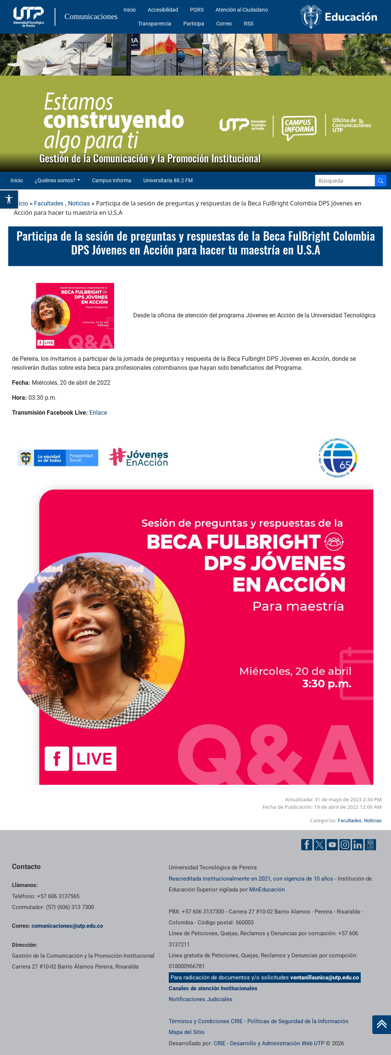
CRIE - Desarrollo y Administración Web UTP (269, 1043)
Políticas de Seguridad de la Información (297, 1021)
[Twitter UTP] (319, 844)
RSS (248, 24)
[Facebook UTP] (306, 844)
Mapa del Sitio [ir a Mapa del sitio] (187, 1032)
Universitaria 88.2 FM (168, 180)
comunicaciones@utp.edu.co (67, 926)
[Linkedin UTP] (357, 844)
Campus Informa (111, 180)
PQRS (197, 10)
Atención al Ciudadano (242, 10)
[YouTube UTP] (332, 844)
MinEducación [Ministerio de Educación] (267, 889)
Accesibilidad (163, 10)
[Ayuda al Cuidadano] (370, 844)
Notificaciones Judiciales (200, 999)
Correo (224, 24)
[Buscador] (381, 180)
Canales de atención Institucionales (213, 988)
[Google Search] (345, 180)
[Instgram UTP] (345, 844)
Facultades (48, 203)
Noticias (79, 203)
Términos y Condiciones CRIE (206, 1021)
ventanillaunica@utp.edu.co (324, 977)
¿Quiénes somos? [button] (55, 180)
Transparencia (154, 24)
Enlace (98, 412)
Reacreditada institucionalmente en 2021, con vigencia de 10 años (251, 878)
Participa (193, 24)
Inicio (129, 10)
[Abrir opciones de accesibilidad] (9, 199)
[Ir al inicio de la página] (382, 1025)
